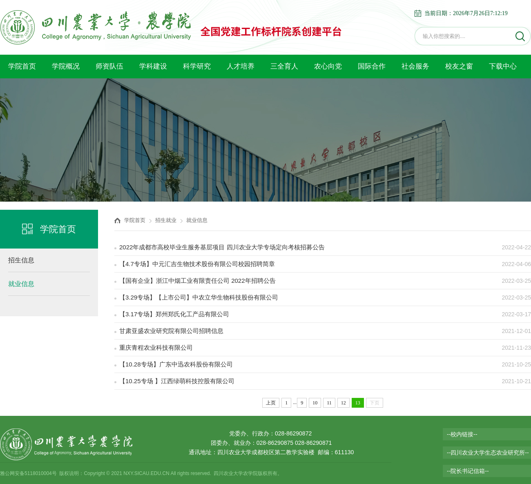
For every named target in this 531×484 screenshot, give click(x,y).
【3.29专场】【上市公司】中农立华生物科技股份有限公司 (198, 297)
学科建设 (153, 66)
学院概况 (66, 66)
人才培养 (240, 66)
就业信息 (21, 283)
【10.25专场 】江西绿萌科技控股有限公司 (176, 380)
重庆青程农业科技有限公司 (156, 347)
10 (314, 403)
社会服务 (415, 66)
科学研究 (197, 66)
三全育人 (284, 66)
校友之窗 (459, 66)
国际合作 (372, 66)
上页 (271, 403)
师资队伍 (109, 66)
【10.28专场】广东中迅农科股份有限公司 (176, 364)
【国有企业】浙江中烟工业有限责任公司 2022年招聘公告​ (197, 280)
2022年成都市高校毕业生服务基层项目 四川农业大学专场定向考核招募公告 (222, 247)
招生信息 (21, 260)
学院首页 (22, 66)
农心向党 (328, 66)
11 (329, 403)
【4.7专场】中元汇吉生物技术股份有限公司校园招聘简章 (197, 263)
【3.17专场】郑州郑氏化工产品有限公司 (174, 314)
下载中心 (503, 66)
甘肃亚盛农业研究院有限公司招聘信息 (171, 330)
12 (343, 403)
